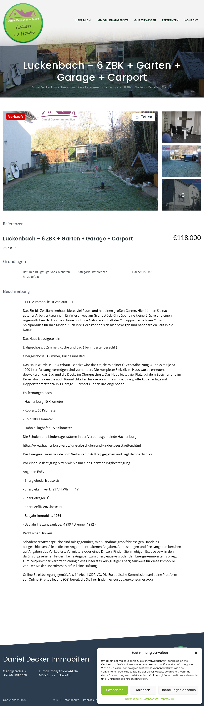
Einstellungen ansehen (178, 690)
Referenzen (170, 20)
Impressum (167, 699)
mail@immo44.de (64, 671)
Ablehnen (143, 690)
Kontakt (191, 20)
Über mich (83, 20)
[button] (196, 653)
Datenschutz (133, 699)
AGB (55, 700)
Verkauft (16, 116)
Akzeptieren (115, 690)
